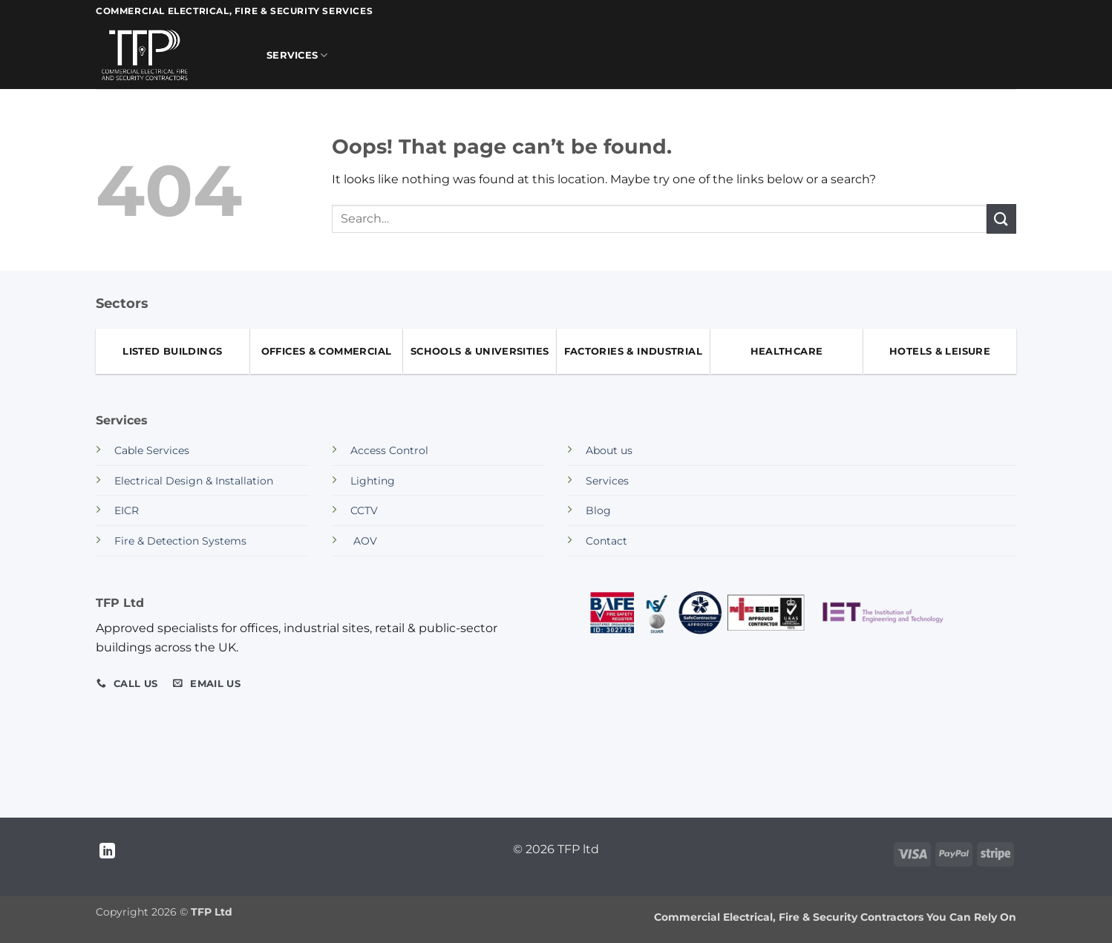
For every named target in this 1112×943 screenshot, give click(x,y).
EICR (126, 510)
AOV (363, 541)
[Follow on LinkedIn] (107, 852)
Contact (606, 541)
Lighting (372, 480)
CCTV (364, 510)
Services (297, 55)
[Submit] (1001, 218)
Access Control (389, 450)
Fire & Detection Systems (180, 541)
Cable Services (151, 450)
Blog (598, 510)
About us (609, 450)
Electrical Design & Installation (193, 480)
